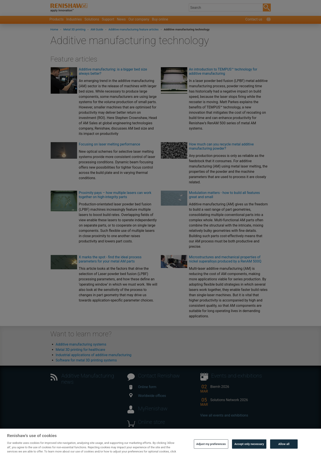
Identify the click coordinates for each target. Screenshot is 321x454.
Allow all (283, 448)
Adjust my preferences (211, 448)
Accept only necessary (249, 448)
